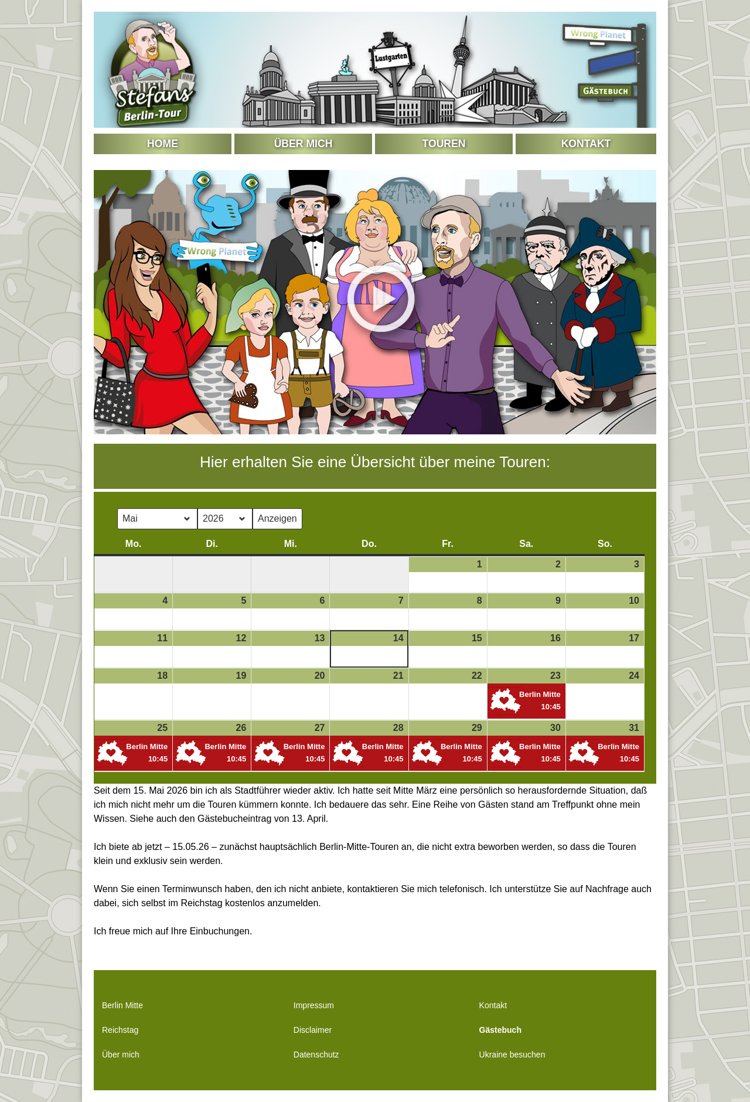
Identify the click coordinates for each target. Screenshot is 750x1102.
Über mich (303, 143)
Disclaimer (313, 1030)
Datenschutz (316, 1054)
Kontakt (586, 143)
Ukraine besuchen (512, 1054)
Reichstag (120, 1030)
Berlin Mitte (122, 1005)
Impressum (314, 1005)
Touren (444, 143)
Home (162, 143)
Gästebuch (500, 1030)
